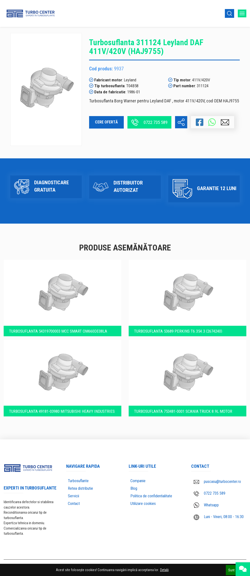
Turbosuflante (78, 480)
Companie (138, 480)
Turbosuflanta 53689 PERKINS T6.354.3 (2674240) (179, 327)
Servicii (73, 495)
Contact (74, 503)
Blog (133, 488)
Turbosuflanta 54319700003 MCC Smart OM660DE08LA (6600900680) (59, 327)
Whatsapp (206, 505)
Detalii (164, 570)
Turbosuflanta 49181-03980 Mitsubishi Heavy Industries (52, 409)
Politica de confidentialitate (151, 495)
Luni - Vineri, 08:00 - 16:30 (219, 516)
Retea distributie (80, 488)
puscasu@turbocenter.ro (217, 481)
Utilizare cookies (143, 503)
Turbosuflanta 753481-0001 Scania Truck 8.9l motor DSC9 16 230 (184, 409)
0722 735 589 (149, 122)
